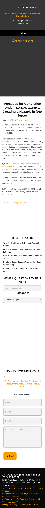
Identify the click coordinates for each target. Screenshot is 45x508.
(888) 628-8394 (22, 24)
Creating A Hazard (19, 176)
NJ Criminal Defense (27, 7)
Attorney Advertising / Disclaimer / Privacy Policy (20, 478)
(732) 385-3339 (26, 21)
